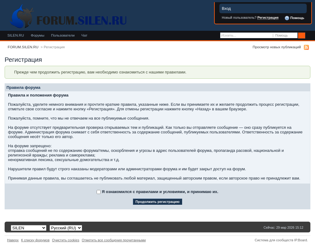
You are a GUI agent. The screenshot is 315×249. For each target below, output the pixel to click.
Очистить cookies (65, 240)
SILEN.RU (15, 35)
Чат (84, 35)
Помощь (294, 18)
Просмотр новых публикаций (277, 47)
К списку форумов (35, 240)
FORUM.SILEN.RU (23, 47)
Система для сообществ (274, 240)
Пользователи (63, 35)
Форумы (37, 35)
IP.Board (300, 240)
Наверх (13, 240)
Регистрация (268, 17)
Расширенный (309, 36)
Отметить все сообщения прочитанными (114, 240)
